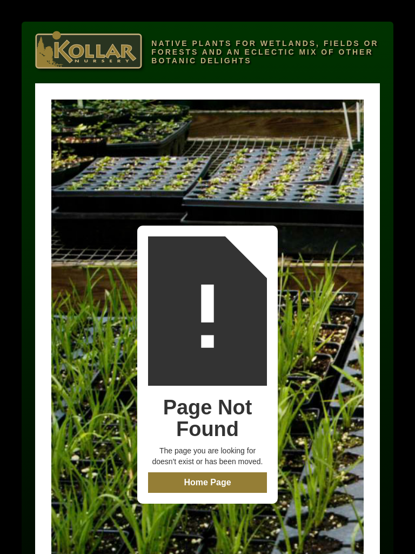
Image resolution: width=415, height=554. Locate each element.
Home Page (207, 482)
